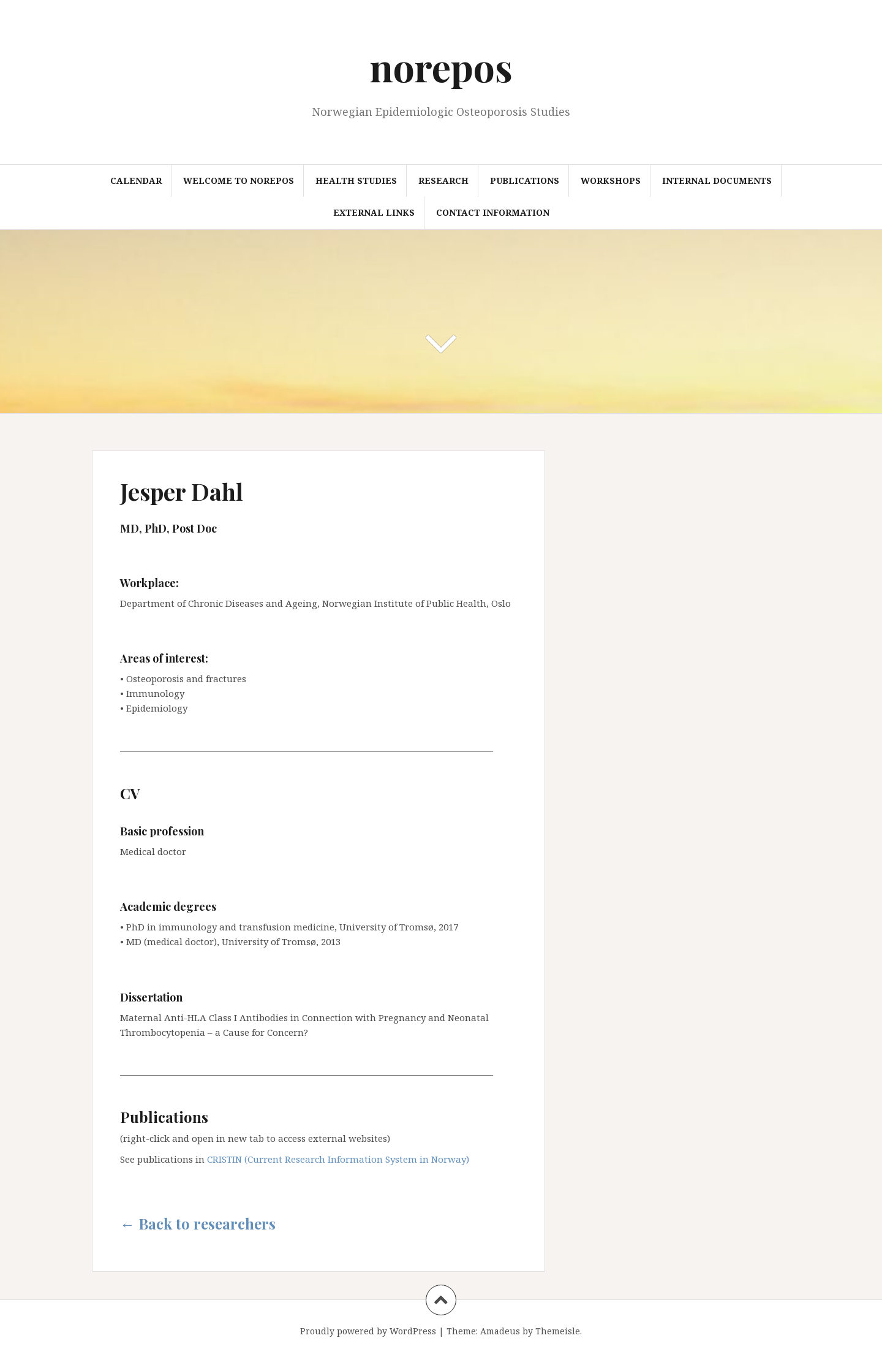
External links (374, 212)
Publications (524, 180)
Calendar (136, 180)
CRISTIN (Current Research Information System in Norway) (338, 1159)
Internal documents (717, 180)
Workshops (611, 180)
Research (443, 180)
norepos (441, 66)
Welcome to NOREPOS (238, 180)
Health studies (356, 180)
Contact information (492, 212)
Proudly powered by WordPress (368, 1331)
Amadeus (500, 1331)
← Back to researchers (198, 1223)
